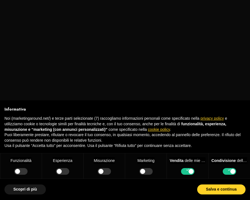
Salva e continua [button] (221, 189)
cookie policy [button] (159, 129)
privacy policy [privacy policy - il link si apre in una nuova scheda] (212, 118)
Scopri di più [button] (25, 189)
